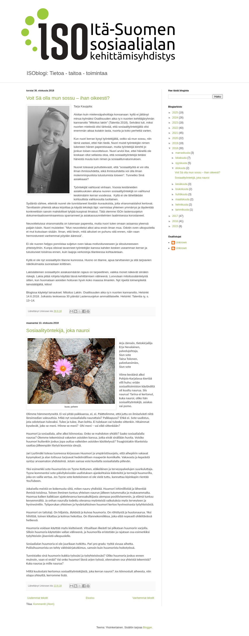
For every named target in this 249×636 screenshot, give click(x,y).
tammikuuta (182, 209)
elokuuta (180, 168)
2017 (175, 216)
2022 (175, 127)
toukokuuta (182, 189)
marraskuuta (183, 152)
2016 (175, 221)
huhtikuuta (181, 194)
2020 (175, 138)
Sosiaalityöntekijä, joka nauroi (58, 330)
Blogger (147, 627)
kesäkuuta (181, 184)
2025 (175, 112)
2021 (175, 132)
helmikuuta (182, 204)
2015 (175, 226)
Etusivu (90, 597)
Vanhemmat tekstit (143, 597)
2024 (175, 117)
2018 (175, 148)
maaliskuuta (182, 199)
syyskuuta (181, 163)
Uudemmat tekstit (37, 597)
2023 (175, 122)
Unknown (181, 242)
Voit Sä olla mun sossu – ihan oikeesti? (68, 98)
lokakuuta (181, 157)
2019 (175, 143)
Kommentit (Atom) (43, 604)
